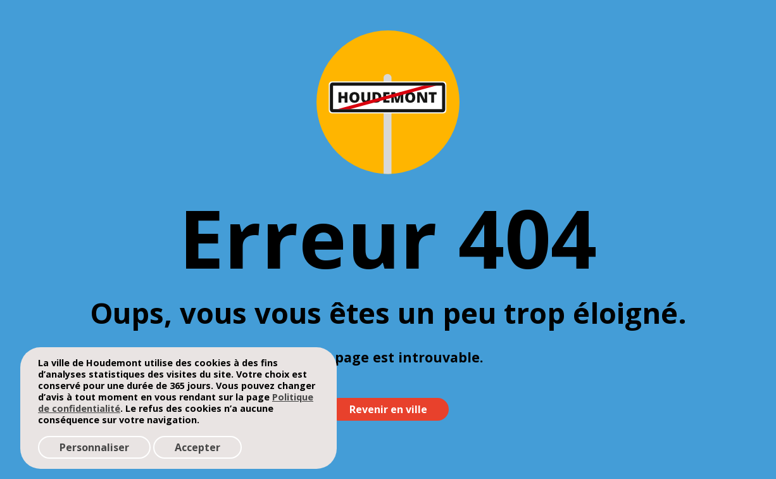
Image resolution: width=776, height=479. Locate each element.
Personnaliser (94, 447)
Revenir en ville (388, 409)
